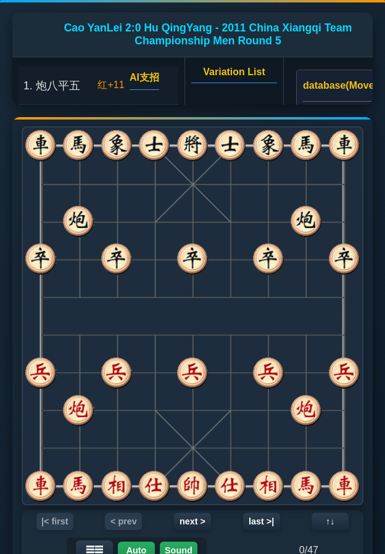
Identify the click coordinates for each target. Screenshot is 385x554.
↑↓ (330, 521)
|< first (54, 521)
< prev (123, 521)
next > (192, 521)
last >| (261, 521)
